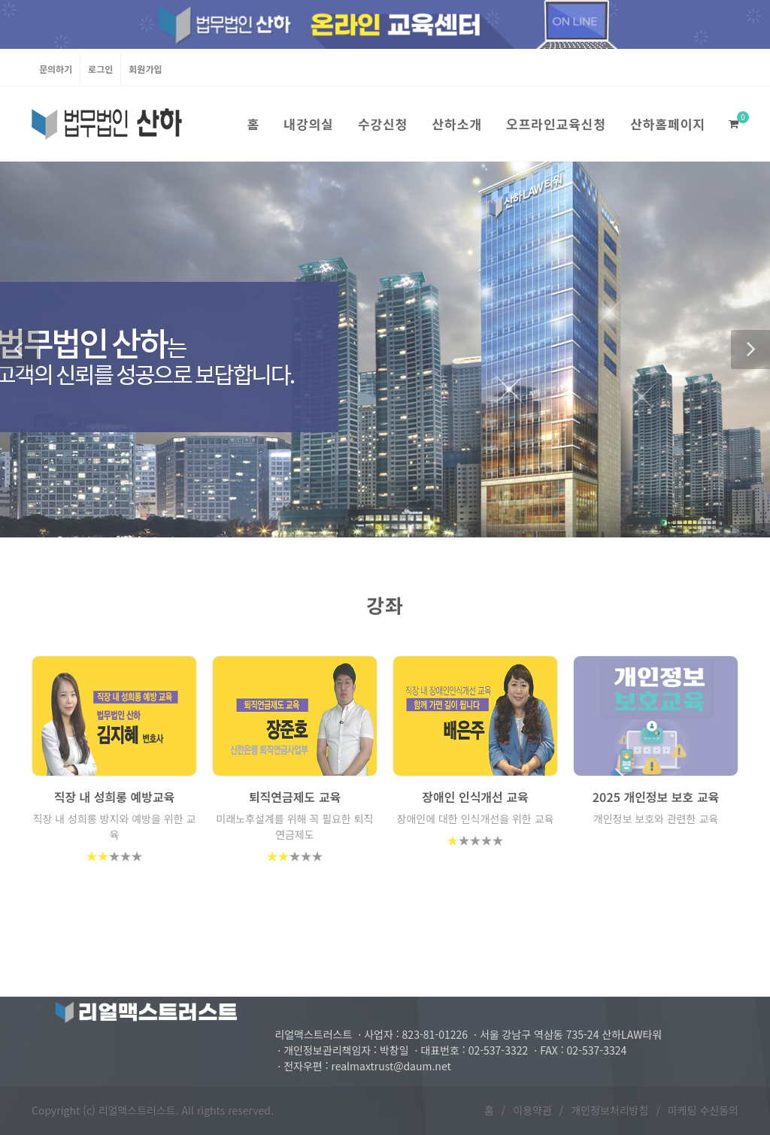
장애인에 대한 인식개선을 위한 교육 (475, 818)
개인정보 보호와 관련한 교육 (655, 818)
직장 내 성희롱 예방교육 (114, 797)
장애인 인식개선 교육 (475, 797)
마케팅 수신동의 (703, 1110)
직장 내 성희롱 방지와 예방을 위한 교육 (114, 826)
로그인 (100, 68)
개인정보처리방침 (609, 1110)
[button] (19, 349)
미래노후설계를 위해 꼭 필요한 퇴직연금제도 (295, 826)
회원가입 (145, 68)
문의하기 (55, 68)
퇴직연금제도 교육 (295, 797)
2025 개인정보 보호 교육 (656, 797)
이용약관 (532, 1110)
